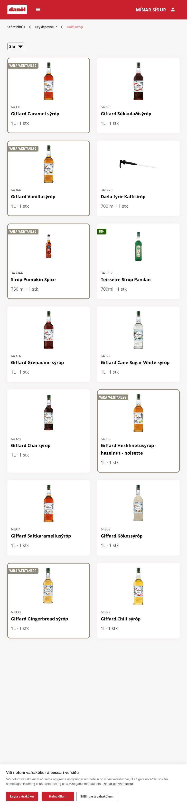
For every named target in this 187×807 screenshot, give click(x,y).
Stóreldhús (16, 27)
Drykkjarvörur (46, 27)
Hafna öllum (57, 796)
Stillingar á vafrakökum (97, 796)
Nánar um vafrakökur (118, 785)
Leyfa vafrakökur (22, 796)
